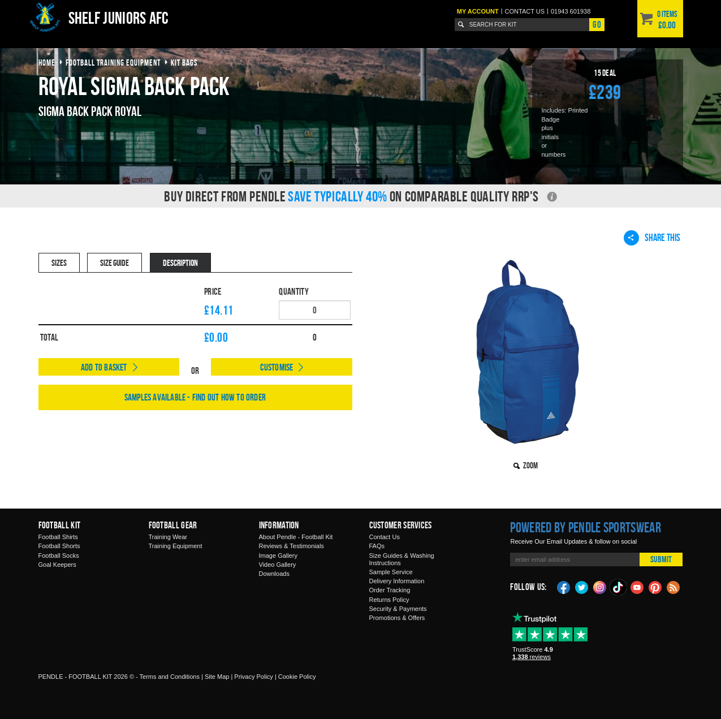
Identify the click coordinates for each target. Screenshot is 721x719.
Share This (652, 237)
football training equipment (113, 62)
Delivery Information (397, 581)
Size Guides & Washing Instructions (401, 559)
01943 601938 (570, 11)
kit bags (184, 62)
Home (46, 62)
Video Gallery (277, 564)
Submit (661, 559)
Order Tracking (390, 590)
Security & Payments (398, 608)
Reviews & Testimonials (291, 546)
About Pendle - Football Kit (296, 536)
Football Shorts (59, 546)
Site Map (217, 676)
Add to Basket (104, 367)
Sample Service (391, 572)
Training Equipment (175, 546)
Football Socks (58, 555)
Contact (525, 11)
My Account (478, 11)
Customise (276, 367)
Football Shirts (58, 536)
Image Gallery (278, 555)
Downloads (274, 573)
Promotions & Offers (397, 617)
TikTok (619, 587)
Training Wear (168, 536)
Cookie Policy (297, 676)
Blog (673, 586)
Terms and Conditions (170, 676)
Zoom (530, 465)
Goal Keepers (57, 564)
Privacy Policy (253, 676)
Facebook (564, 586)
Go (597, 24)
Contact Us (384, 536)
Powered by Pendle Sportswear (585, 527)
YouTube (637, 586)
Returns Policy (389, 599)
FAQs (377, 546)
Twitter (582, 586)
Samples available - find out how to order (195, 397)
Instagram (600, 586)
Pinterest (655, 586)
